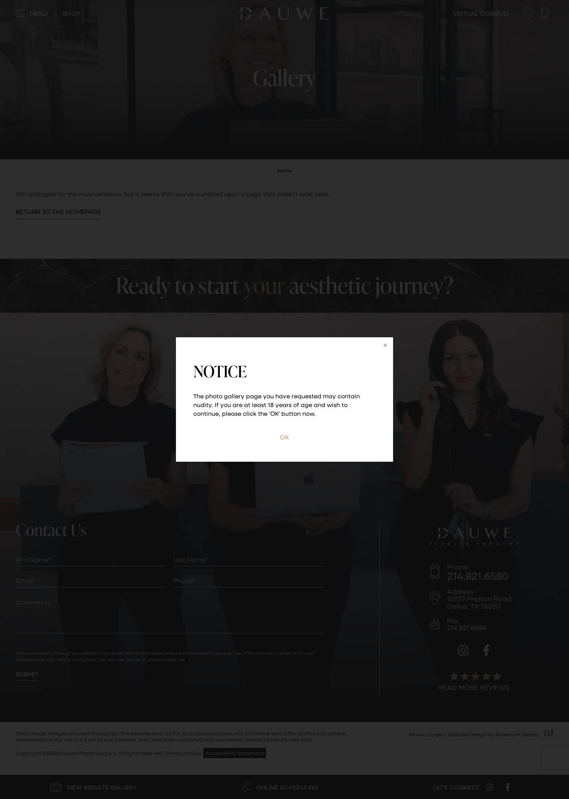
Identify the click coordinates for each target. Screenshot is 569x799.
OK (284, 437)
